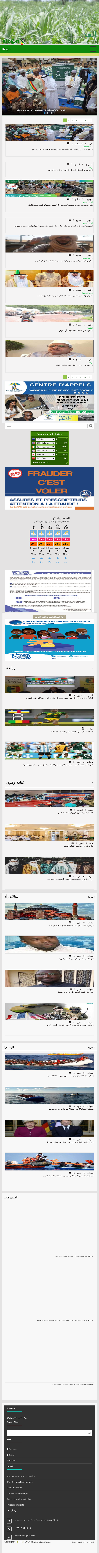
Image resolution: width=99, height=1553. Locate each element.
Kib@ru (6, 49)
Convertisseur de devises (49, 434)
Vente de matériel (15, 1488)
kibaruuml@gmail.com (25, 1536)
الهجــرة (49, 1047)
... (80, 120)
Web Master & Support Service (21, 1476)
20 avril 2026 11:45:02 (41, 462)
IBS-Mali (20, 1541)
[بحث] (46, 425)
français (66, 41)
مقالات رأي (49, 896)
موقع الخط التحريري (17, 1417)
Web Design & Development (20, 1482)
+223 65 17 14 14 (23, 1528)
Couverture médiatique (17, 1493)
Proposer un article (15, 1505)
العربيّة (73, 41)
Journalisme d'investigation (19, 1499)
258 (85, 120)
